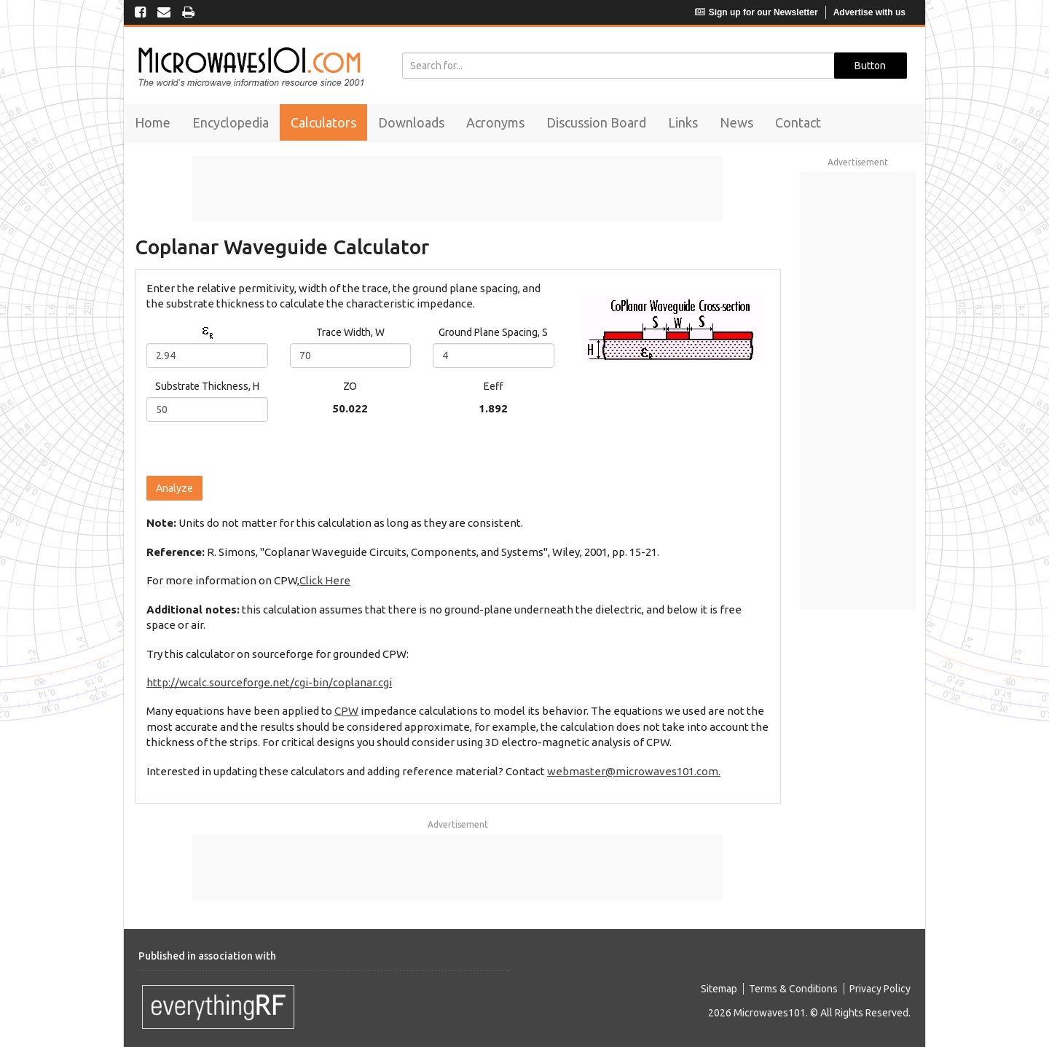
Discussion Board (596, 122)
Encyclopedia (230, 122)
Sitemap (719, 989)
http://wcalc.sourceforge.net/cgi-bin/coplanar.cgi (269, 682)
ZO (350, 386)
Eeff (493, 386)
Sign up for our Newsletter (756, 12)
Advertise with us (869, 12)
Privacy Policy (880, 989)
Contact (798, 122)
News (736, 122)
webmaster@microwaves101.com (632, 771)
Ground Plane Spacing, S (493, 332)
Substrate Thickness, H (207, 386)
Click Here (324, 580)
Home (152, 122)
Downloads (411, 122)
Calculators (323, 122)
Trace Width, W (350, 332)
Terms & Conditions (793, 989)
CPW (346, 711)
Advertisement (458, 824)
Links (683, 122)
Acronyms (495, 122)
